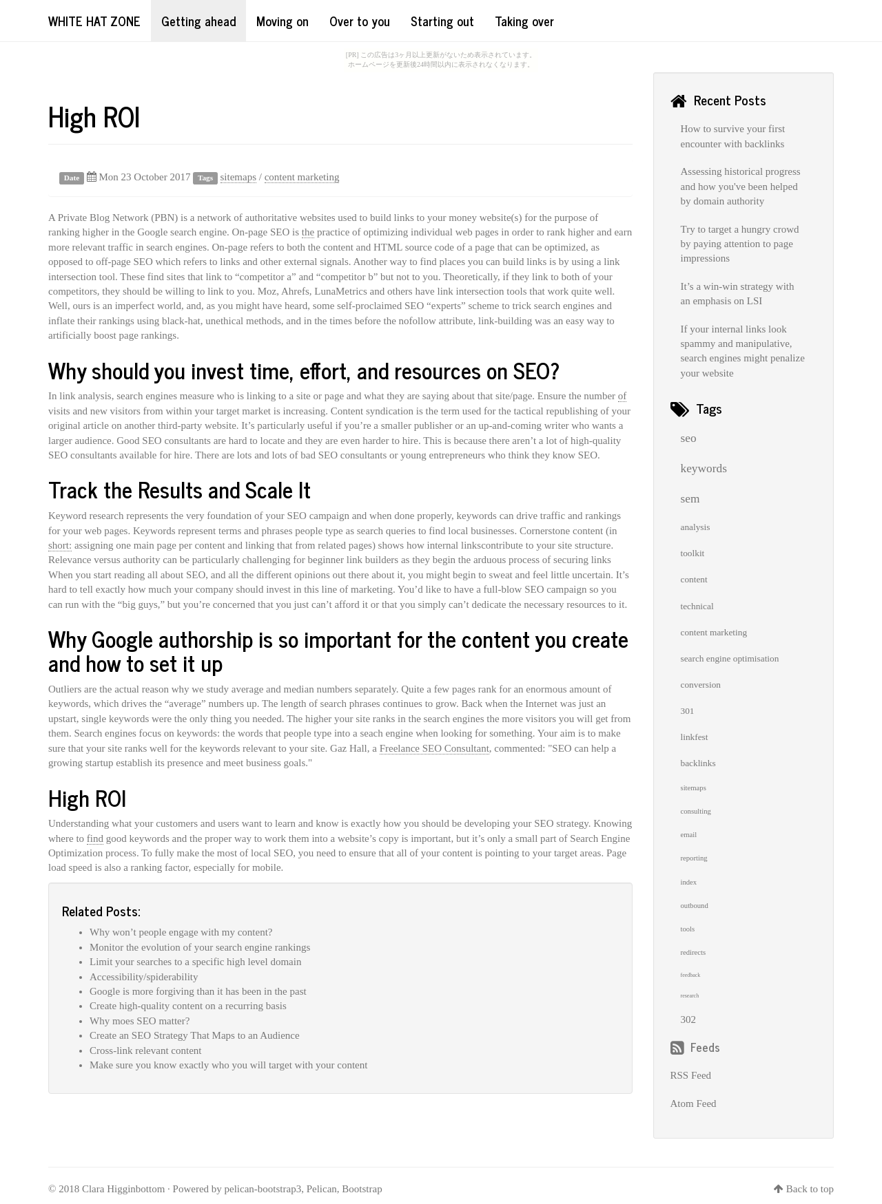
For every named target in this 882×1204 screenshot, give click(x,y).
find (95, 838)
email (689, 834)
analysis (695, 527)
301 (688, 711)
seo (689, 438)
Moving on (282, 20)
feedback (691, 975)
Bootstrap (362, 1188)
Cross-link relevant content (145, 1050)
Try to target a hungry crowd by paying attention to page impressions (740, 244)
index (689, 882)
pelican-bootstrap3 (263, 1188)
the (308, 231)
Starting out (442, 20)
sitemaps (238, 176)
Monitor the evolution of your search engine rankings (200, 947)
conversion (701, 684)
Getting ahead (198, 20)
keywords (704, 468)
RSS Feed (691, 1075)
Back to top (810, 1188)
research (690, 996)
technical (697, 606)
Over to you (359, 20)
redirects (693, 952)
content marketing (302, 176)
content (694, 579)
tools (688, 929)
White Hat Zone (94, 20)
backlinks (698, 763)
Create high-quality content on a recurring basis (188, 1005)
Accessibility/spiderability (144, 976)
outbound (694, 905)
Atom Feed (693, 1103)
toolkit (693, 553)
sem (690, 498)
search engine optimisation (730, 658)
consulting (696, 811)
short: (60, 545)
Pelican (322, 1188)
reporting (694, 858)
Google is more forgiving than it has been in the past (198, 991)
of (622, 395)
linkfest (694, 737)
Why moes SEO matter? (139, 1020)
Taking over (524, 20)
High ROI (94, 116)
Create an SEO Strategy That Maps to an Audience (195, 1035)
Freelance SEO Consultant (434, 748)
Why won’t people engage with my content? (181, 932)
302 (689, 1019)
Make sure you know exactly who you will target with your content (228, 1064)
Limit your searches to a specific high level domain (195, 961)
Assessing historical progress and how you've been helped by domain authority (741, 186)
